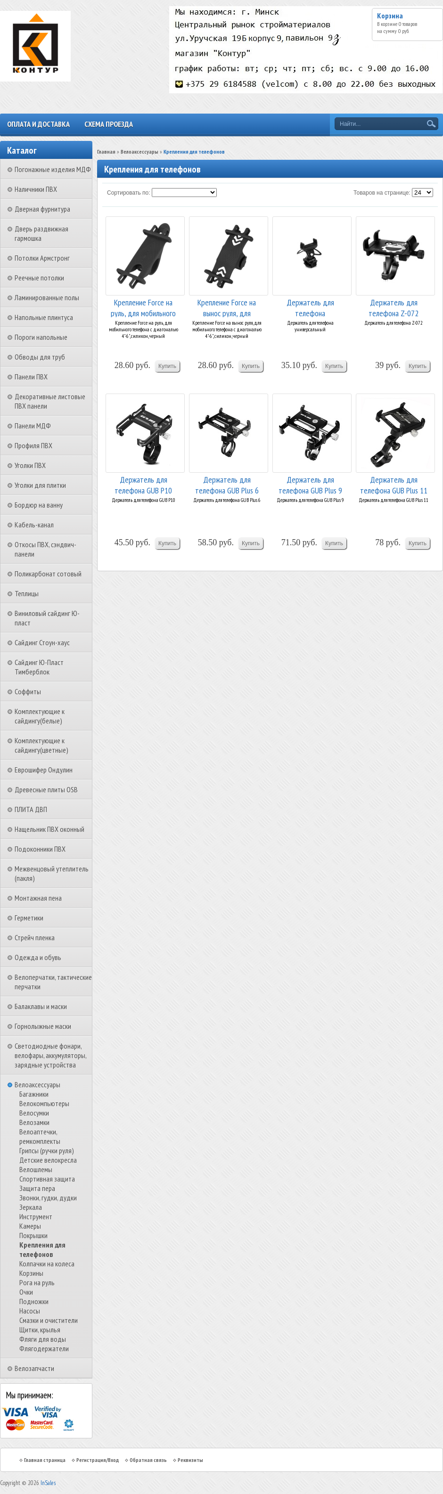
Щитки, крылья (39, 1329)
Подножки (34, 1301)
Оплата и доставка (38, 124)
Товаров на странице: (381, 192)
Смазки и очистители (48, 1320)
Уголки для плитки (40, 485)
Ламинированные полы (47, 297)
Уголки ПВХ (30, 465)
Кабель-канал (34, 524)
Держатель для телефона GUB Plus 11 (393, 484)
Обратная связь (148, 1459)
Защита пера (37, 1188)
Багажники (34, 1094)
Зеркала (30, 1207)
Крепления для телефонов (42, 1249)
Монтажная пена (38, 898)
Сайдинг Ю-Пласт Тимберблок (39, 666)
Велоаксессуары (37, 1084)
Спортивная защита (47, 1178)
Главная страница (45, 1459)
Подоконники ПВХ (40, 849)
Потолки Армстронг (42, 258)
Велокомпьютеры (44, 1103)
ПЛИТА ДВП (31, 809)
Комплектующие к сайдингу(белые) (40, 715)
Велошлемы (35, 1169)
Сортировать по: (128, 192)
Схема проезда (108, 124)
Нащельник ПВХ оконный (49, 829)
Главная (106, 151)
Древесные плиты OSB (46, 789)
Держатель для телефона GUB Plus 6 (227, 484)
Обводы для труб (40, 356)
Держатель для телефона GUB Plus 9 (310, 484)
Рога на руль (37, 1282)
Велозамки (34, 1122)
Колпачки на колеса (46, 1263)
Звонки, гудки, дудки (48, 1197)
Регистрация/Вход (97, 1459)
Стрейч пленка (35, 937)
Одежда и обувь (38, 957)
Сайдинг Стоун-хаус (42, 642)
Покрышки (33, 1235)
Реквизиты (190, 1459)
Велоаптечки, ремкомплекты (39, 1136)
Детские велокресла (48, 1160)
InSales (48, 1483)
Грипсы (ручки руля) (46, 1150)
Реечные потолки (39, 277)
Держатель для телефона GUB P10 (143, 484)
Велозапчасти (34, 1368)
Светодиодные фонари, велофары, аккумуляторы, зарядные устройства (50, 1055)
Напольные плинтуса (44, 317)
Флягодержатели (44, 1348)
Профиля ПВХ (33, 445)
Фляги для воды (42, 1339)
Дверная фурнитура (42, 208)
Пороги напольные (41, 337)
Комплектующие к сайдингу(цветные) (41, 745)
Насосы (29, 1310)
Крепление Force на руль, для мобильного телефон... (143, 307)
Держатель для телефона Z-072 (393, 307)
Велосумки (34, 1112)
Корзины (31, 1273)
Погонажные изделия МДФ (53, 169)
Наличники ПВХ (36, 189)
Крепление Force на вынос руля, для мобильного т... (226, 307)
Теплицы (27, 593)
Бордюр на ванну (39, 504)
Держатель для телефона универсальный (310, 307)
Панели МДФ (33, 425)
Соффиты (28, 691)
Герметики (29, 917)
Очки (26, 1292)
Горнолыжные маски (43, 1026)
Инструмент (35, 1216)
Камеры (30, 1226)
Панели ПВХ (31, 376)
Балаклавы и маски (41, 1006)
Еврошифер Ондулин (44, 769)
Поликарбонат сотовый (48, 573)
